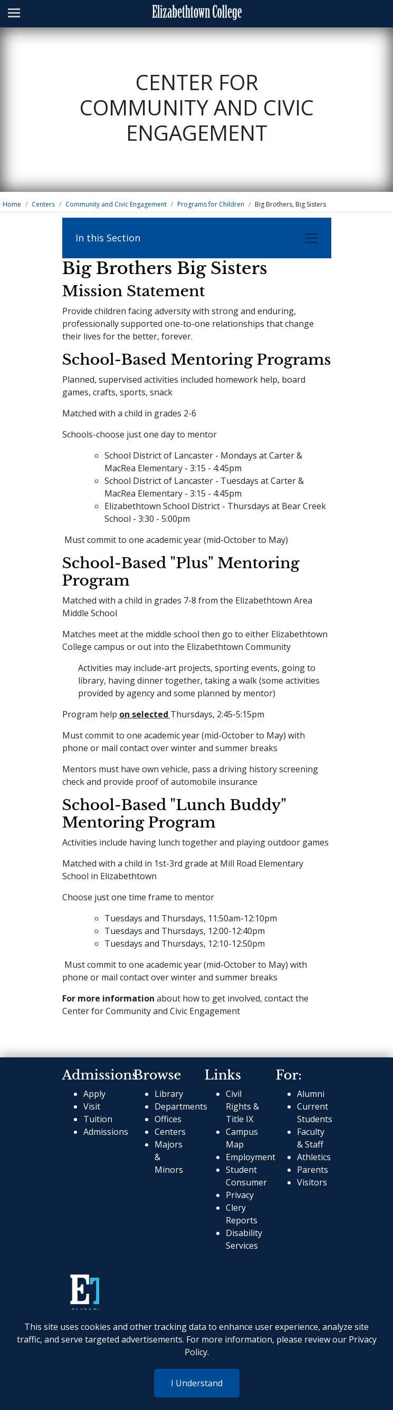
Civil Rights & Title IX (242, 1106)
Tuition (97, 1119)
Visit (91, 1106)
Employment (250, 1157)
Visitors (312, 1182)
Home (12, 204)
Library (169, 1094)
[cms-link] (84, 1294)
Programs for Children (210, 204)
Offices (168, 1119)
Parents (312, 1169)
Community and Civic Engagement (116, 204)
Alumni (310, 1094)
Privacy (240, 1195)
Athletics (314, 1157)
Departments (181, 1106)
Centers (43, 204)
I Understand (197, 1383)
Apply (94, 1094)
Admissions (105, 1131)
